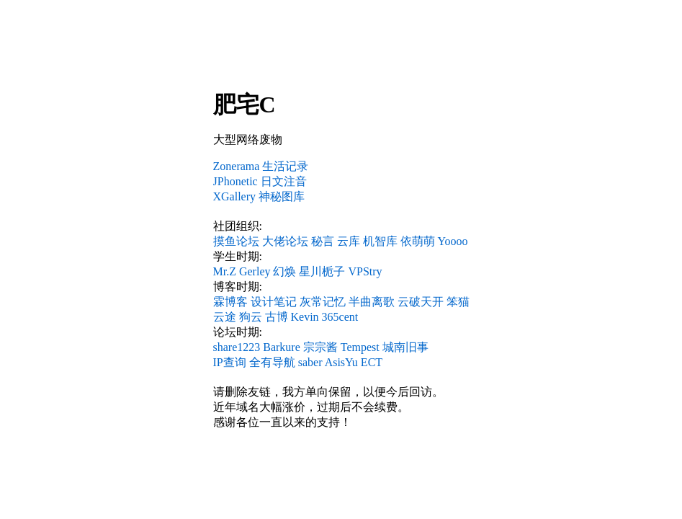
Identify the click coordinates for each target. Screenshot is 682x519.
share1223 (237, 347)
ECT (371, 362)
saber (310, 362)
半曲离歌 (372, 302)
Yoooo (453, 241)
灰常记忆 (323, 302)
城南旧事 (405, 347)
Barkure (281, 347)
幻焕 (284, 271)
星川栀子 (322, 271)
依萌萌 (417, 241)
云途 (224, 317)
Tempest (360, 347)
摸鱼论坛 (236, 241)
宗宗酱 (320, 347)
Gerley (255, 271)
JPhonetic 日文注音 (260, 181)
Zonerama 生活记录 (261, 166)
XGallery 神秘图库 (259, 196)
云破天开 (421, 302)
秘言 (322, 241)
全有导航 (272, 362)
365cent (340, 317)
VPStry (365, 271)
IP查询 (229, 362)
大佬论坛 (285, 241)
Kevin (305, 317)
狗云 (250, 317)
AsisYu (341, 362)
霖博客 (230, 302)
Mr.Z (224, 271)
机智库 (380, 241)
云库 (348, 241)
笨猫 (458, 302)
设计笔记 (274, 302)
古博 (276, 317)
